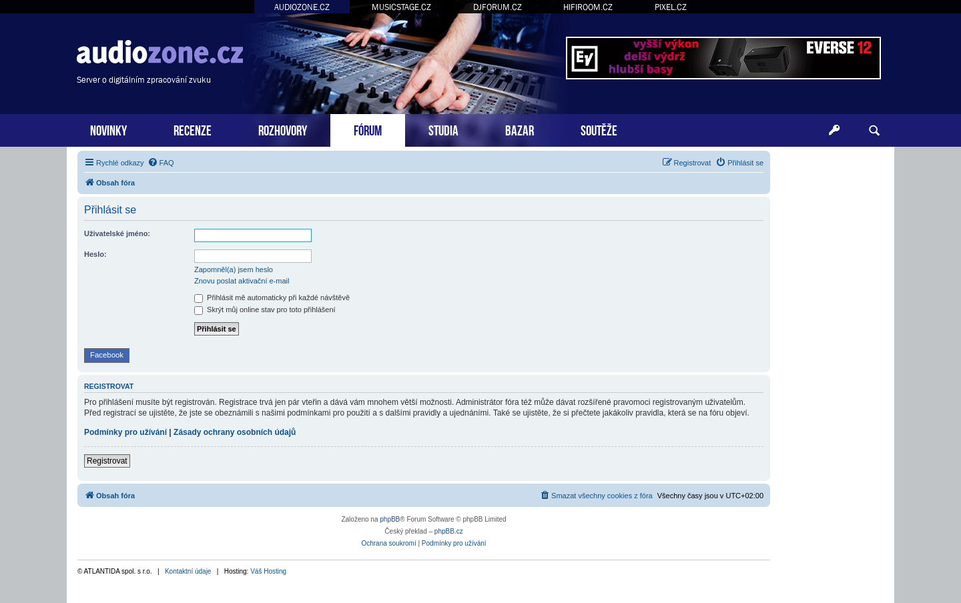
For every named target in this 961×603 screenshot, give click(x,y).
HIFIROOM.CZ (588, 7)
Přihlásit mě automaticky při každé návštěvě (272, 297)
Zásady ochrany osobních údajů (235, 432)
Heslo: (95, 254)
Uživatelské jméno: (117, 233)
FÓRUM (368, 129)
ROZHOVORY (282, 129)
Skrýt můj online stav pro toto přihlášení (265, 310)
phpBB (390, 519)
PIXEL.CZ (671, 7)
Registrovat (107, 461)
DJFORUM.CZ (497, 7)
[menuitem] (160, 163)
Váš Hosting (268, 571)
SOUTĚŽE (599, 129)
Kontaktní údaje (188, 571)
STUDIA (443, 129)
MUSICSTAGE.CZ (401, 7)
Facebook (106, 355)
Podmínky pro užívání (125, 432)
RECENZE (193, 129)
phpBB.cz (448, 531)
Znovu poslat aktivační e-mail (241, 281)
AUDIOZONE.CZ (302, 7)
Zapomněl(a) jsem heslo (233, 269)
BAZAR (519, 129)
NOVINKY (108, 129)
